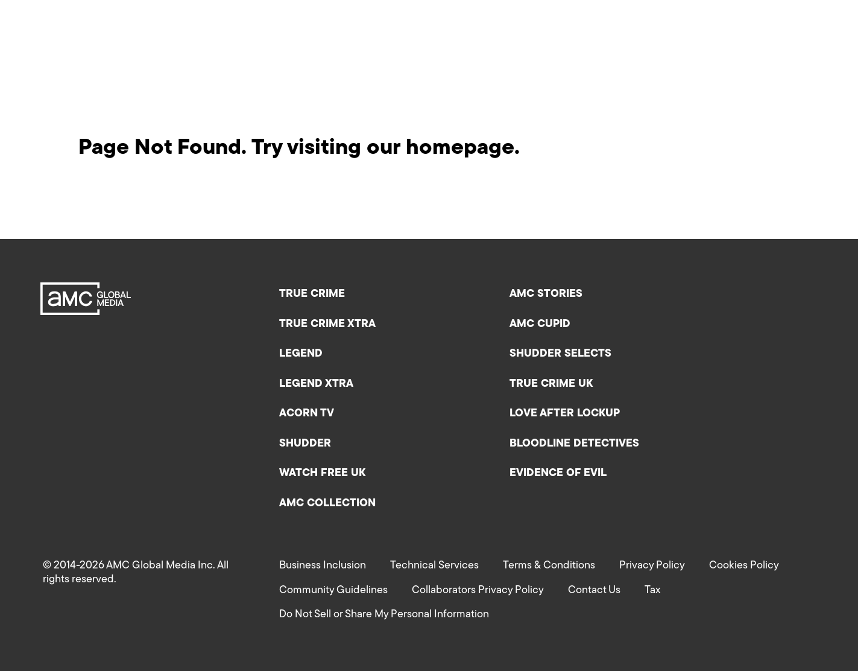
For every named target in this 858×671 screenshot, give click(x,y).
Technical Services (434, 565)
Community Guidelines (333, 590)
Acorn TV (306, 413)
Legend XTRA (316, 384)
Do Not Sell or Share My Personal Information (384, 614)
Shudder (305, 444)
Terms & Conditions (549, 565)
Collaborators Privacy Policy (478, 590)
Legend (301, 354)
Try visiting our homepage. (385, 148)
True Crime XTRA (327, 324)
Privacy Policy (652, 565)
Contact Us (594, 590)
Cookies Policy (744, 565)
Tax (652, 590)
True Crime (312, 294)
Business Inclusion (322, 565)
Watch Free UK (322, 473)
